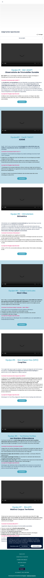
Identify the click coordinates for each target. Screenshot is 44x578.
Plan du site (22, 554)
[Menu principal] (2, 1)
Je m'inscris (22, 101)
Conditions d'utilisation (22, 557)
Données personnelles (22, 559)
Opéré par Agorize (31, 575)
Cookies (22, 565)
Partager (39, 34)
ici (37, 541)
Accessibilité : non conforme (22, 572)
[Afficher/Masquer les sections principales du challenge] (22, 38)
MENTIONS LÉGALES (22, 562)
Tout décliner (24, 546)
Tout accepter (36, 546)
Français (22, 569)
